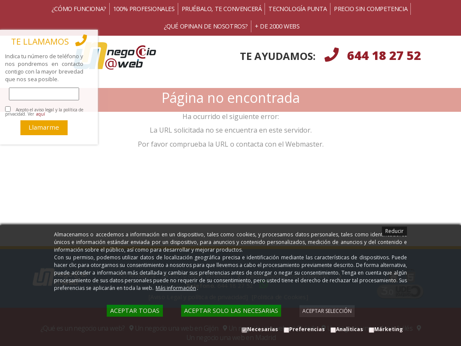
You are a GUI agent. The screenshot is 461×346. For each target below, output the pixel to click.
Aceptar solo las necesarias (231, 310)
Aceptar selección (327, 311)
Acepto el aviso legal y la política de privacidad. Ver (44, 112)
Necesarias (262, 329)
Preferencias (307, 329)
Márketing (388, 329)
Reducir (394, 231)
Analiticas (349, 329)
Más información (176, 288)
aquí (40, 114)
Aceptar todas (134, 310)
